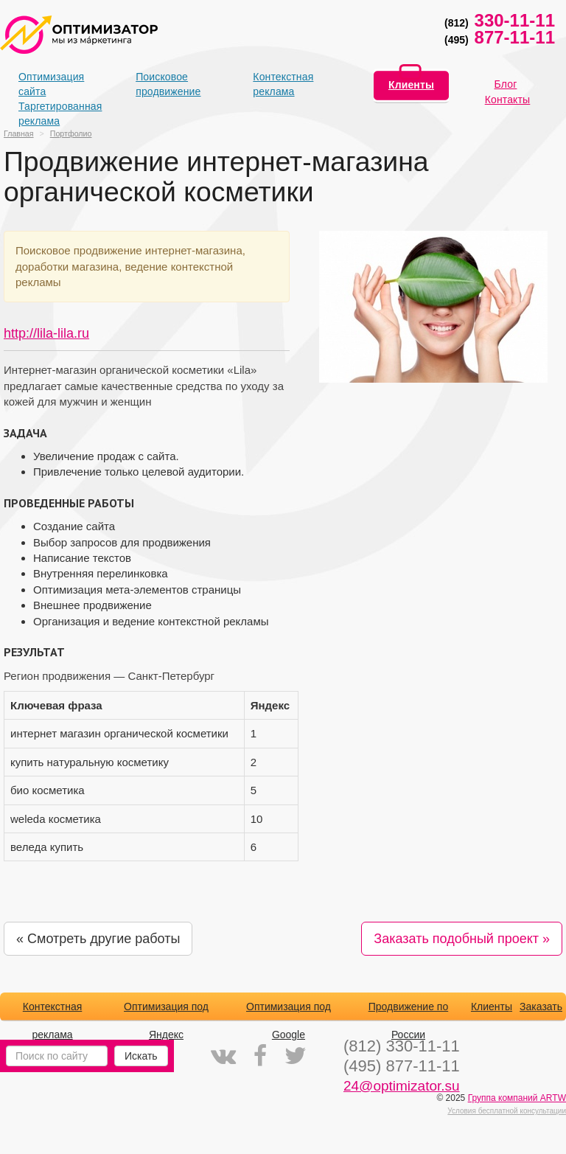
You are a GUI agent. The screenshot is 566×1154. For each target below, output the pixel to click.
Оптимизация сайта (44, 84)
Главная (19, 133)
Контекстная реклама (278, 84)
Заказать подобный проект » (462, 938)
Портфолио (71, 133)
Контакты (508, 99)
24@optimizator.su (401, 1086)
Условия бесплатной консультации (506, 1111)
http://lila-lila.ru (46, 333)
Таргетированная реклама (44, 113)
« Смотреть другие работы (98, 938)
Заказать (541, 1006)
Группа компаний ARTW (517, 1098)
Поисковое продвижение (161, 84)
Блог (506, 84)
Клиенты (411, 85)
